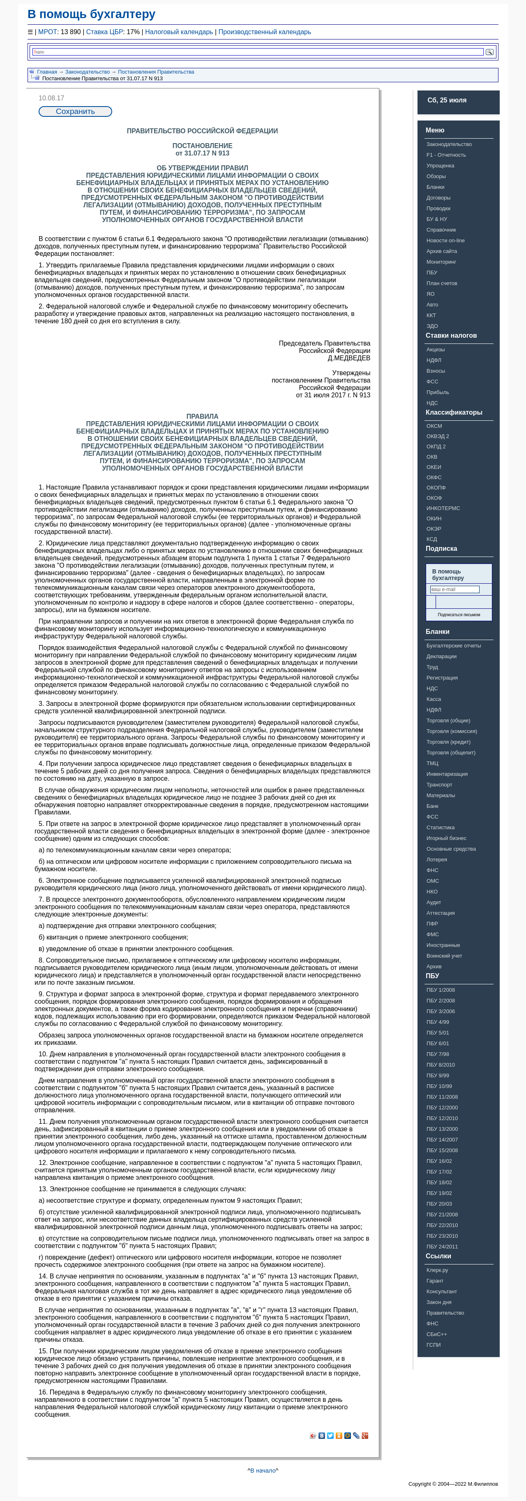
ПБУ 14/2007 (442, 1140)
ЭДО (432, 326)
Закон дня (439, 1302)
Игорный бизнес (446, 838)
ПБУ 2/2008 (441, 1001)
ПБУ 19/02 (439, 1193)
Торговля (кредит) (449, 742)
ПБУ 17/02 (439, 1172)
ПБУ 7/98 (438, 1054)
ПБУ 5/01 (438, 1033)
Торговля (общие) (448, 720)
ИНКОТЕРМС (443, 508)
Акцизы (436, 349)
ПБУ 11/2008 (442, 1097)
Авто (432, 305)
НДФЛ (434, 360)
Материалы (441, 795)
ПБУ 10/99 (439, 1086)
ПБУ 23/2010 (442, 1236)
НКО (432, 892)
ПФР (432, 924)
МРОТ (47, 31)
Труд (432, 667)
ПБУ (432, 272)
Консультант (442, 1291)
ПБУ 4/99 (438, 1022)
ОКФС (434, 477)
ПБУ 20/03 (439, 1204)
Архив (434, 966)
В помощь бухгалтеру (91, 14)
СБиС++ (437, 1334)
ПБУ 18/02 (439, 1182)
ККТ (431, 315)
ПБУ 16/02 (439, 1161)
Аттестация (441, 913)
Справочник (441, 230)
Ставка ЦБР (104, 31)
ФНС (432, 870)
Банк (432, 806)
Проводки (438, 208)
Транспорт (439, 785)
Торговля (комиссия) (452, 731)
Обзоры (436, 176)
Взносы (436, 371)
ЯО (431, 294)
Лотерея (437, 859)
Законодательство (87, 72)
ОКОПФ (436, 488)
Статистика (440, 827)
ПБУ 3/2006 (441, 1011)
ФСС (432, 381)
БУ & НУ (437, 219)
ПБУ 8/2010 (441, 1065)
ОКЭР (434, 529)
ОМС (433, 881)
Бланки (435, 187)
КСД (432, 539)
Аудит (434, 902)
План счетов (442, 283)
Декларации (442, 656)
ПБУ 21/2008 (442, 1214)
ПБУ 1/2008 (441, 990)
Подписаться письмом (459, 614)
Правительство (445, 1313)
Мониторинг (441, 262)
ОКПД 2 (436, 446)
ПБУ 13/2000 (442, 1129)
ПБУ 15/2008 (442, 1150)
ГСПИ (434, 1345)
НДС (432, 403)
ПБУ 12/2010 (442, 1118)
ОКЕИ (434, 467)
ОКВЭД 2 (438, 436)
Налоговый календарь (179, 31)
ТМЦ (432, 763)
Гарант (435, 1281)
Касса (434, 699)
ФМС (433, 934)
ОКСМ (434, 426)
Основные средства (451, 849)
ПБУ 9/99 (438, 1075)
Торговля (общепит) (451, 752)
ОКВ (432, 457)
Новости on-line (446, 240)
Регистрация (442, 678)
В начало (262, 1470)
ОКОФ (434, 498)
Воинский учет (444, 956)
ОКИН (434, 518)
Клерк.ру (437, 1270)
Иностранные (443, 945)
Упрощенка (440, 165)
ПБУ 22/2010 (442, 1225)
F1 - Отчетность (446, 155)
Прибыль (438, 392)
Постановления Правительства (156, 72)
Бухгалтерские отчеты (454, 646)
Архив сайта (442, 251)
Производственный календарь (265, 31)
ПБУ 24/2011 (442, 1246)
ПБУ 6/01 (438, 1043)
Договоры (438, 198)
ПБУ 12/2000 (442, 1107)
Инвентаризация (447, 774)
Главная (47, 72)
